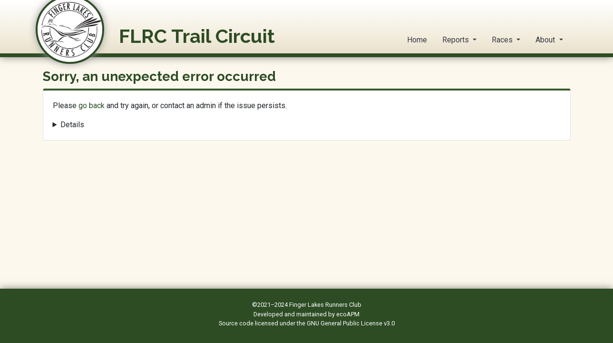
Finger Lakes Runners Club (325, 304)
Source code (237, 323)
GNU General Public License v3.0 (351, 323)
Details (72, 124)
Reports (456, 39)
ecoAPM (348, 314)
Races (503, 39)
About (546, 39)
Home (417, 39)
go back (91, 105)
